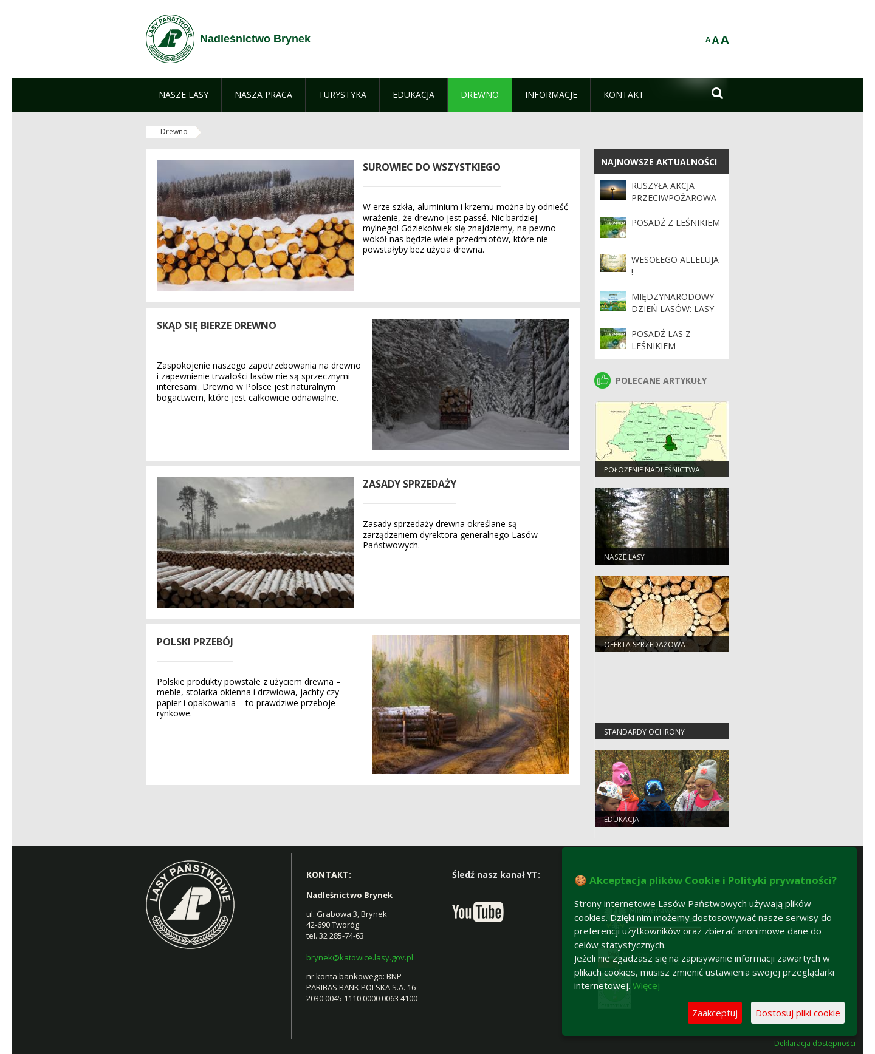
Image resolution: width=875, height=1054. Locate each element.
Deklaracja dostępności (815, 1043)
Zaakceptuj (715, 1013)
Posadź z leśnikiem (675, 222)
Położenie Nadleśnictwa (652, 469)
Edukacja (621, 819)
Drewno (174, 131)
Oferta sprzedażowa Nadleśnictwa (644, 649)
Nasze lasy (624, 557)
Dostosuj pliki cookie (797, 1013)
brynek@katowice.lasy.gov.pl (359, 957)
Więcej (646, 985)
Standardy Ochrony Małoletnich (644, 737)
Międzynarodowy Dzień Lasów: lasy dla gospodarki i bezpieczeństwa (672, 315)
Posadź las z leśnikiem (661, 340)
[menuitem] (183, 95)
